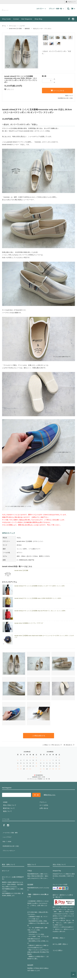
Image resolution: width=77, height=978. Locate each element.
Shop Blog (38, 19)
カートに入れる (57, 90)
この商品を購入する (38, 735)
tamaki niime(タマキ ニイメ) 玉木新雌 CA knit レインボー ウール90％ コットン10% (39, 586)
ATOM (8, 837)
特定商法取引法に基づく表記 (11, 840)
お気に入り (9, 89)
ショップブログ (7, 834)
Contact (16, 19)
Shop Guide (6, 19)
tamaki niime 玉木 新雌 (15, 28)
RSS (3, 837)
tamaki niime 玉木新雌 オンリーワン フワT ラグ (28, 623)
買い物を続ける (69, 744)
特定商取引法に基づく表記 (65, 98)
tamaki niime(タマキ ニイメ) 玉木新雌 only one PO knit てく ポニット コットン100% (39, 610)
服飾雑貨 (27, 28)
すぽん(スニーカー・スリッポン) (42, 28)
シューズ (22, 25)
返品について (69, 95)
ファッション (12, 25)
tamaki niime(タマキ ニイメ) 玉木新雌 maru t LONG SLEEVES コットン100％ (37, 598)
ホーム (4, 25)
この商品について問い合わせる (52, 744)
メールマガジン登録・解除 (10, 831)
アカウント (71, 2)
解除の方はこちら (49, 794)
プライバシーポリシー (9, 843)
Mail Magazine (26, 19)
